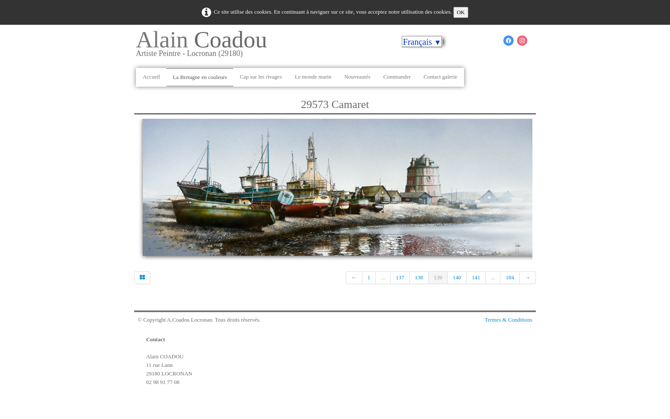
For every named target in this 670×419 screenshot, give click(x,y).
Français (422, 42)
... (383, 277)
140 (457, 277)
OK (461, 12)
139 (438, 277)
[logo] (204, 46)
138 (419, 277)
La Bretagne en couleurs (200, 77)
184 (509, 277)
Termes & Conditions (508, 319)
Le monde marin (313, 76)
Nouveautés (357, 76)
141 (476, 277)
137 (400, 277)
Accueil (151, 76)
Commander (397, 76)
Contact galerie (440, 76)
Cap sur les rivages (261, 76)
